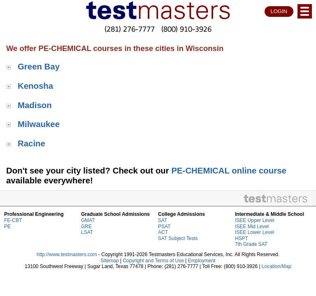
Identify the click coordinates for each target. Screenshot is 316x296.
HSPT (241, 238)
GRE (86, 226)
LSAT (87, 232)
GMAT (88, 220)
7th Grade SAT (251, 244)
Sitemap (110, 261)
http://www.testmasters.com (67, 254)
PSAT (164, 226)
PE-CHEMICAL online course (228, 170)
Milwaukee (39, 124)
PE (7, 226)
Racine (31, 143)
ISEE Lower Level (254, 232)
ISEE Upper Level (254, 220)
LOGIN (279, 11)
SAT (162, 220)
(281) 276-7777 (130, 29)
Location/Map (276, 266)
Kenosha (35, 85)
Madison (35, 105)
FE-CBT (13, 220)
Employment (202, 261)
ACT (163, 232)
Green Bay (39, 66)
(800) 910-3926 (186, 29)
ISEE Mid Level (252, 226)
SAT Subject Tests (178, 238)
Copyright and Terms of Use (153, 261)
